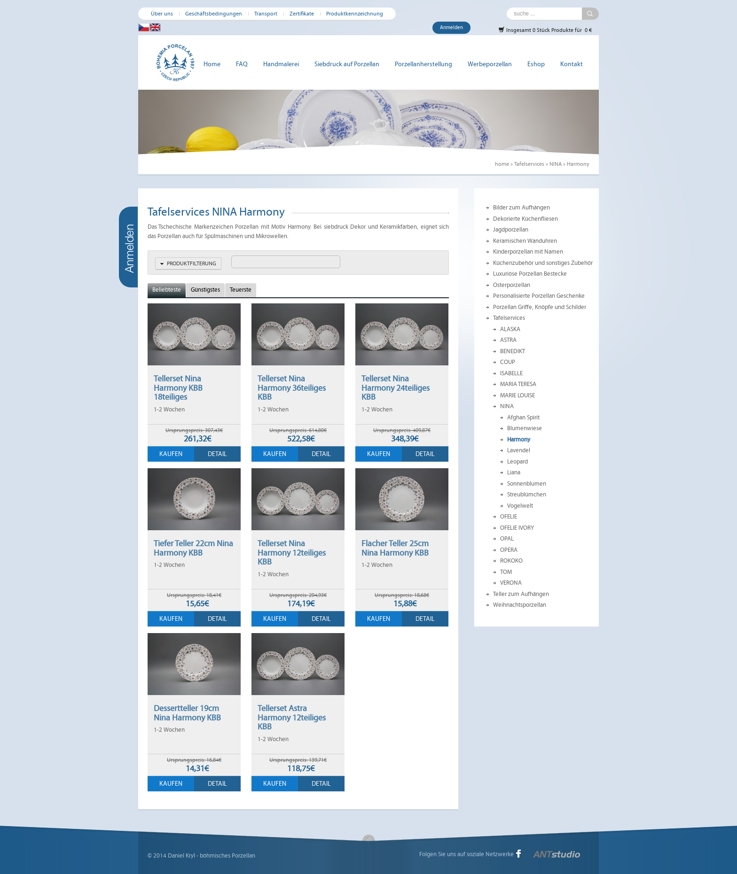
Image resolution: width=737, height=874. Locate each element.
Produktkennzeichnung (354, 13)
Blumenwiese (524, 428)
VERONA (511, 583)
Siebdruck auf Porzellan (346, 64)
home (502, 164)
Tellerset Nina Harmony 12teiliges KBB (292, 552)
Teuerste (240, 290)
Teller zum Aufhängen (521, 594)
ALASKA (510, 329)
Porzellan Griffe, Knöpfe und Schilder (539, 307)
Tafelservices (529, 164)
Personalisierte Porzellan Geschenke (539, 296)
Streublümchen (526, 494)
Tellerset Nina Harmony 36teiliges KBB (292, 387)
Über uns (162, 13)
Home (212, 64)
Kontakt (571, 64)
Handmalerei (281, 64)
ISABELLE (511, 373)
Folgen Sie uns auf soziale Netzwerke (466, 854)
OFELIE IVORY (517, 528)
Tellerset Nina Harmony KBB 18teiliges (178, 387)
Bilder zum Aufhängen (521, 207)
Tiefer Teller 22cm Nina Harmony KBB (193, 548)
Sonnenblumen (526, 483)
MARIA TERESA (518, 384)
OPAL (507, 538)
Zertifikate (302, 13)
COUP (507, 362)
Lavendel (518, 450)
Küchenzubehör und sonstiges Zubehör (543, 263)
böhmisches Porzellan (227, 855)
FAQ (242, 64)
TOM (506, 572)
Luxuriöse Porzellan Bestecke (530, 274)
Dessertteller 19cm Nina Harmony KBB (187, 713)
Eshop (536, 64)
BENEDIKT (512, 351)
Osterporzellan (511, 285)
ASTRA (508, 340)
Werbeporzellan (490, 64)
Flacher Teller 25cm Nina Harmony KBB (395, 548)
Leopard (517, 461)
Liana (513, 472)
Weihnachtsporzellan (519, 605)
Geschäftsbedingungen (213, 13)
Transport (265, 13)
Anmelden (451, 27)
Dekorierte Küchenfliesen (525, 219)
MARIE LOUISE (517, 395)
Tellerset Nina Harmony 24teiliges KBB (395, 387)
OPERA (508, 550)
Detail (217, 454)
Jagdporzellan (510, 229)
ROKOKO (511, 561)
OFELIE (508, 516)
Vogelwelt (520, 506)
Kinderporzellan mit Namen (528, 251)
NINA (555, 164)
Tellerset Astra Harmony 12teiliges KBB (292, 717)
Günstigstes (205, 290)
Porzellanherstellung (423, 64)
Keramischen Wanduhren (525, 241)
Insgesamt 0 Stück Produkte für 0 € (545, 29)
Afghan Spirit (523, 417)
